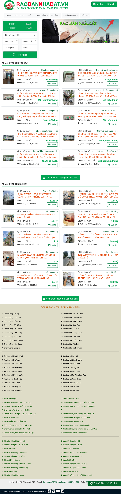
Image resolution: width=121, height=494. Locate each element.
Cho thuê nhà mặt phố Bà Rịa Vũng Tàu (19, 414)
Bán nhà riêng (112, 191)
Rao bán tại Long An (70, 367)
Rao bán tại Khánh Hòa (12, 364)
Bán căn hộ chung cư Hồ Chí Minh (16, 464)
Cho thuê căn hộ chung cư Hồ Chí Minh (77, 402)
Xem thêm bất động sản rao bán (60, 299)
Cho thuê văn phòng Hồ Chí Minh (16, 429)
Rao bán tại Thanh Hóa (12, 379)
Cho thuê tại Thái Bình (70, 336)
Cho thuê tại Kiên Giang (12, 340)
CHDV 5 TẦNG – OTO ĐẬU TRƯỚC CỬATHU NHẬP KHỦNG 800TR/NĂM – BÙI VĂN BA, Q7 (35, 197)
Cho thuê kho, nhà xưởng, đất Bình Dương (79, 429)
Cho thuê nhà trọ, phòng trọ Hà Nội (17, 425)
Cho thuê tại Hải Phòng (12, 329)
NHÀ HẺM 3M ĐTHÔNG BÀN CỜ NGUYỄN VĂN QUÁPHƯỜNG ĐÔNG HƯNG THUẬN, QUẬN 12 (37, 278)
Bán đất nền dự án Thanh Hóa (74, 433)
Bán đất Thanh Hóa (10, 418)
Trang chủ (11, 15)
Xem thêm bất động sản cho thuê (60, 178)
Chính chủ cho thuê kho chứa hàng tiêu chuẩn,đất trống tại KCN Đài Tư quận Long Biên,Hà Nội (36, 157)
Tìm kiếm (20, 54)
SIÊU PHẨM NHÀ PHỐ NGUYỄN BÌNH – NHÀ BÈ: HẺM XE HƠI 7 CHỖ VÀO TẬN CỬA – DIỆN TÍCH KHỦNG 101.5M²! (36, 237)
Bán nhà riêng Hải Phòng (13, 475)
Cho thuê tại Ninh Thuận (71, 348)
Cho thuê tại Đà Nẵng (11, 325)
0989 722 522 (73, 482)
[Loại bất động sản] (20, 35)
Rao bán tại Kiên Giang (12, 390)
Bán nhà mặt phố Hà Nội (71, 445)
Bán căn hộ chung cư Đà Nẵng (15, 468)
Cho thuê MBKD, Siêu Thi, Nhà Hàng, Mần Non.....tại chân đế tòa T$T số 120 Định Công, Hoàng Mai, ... (97, 137)
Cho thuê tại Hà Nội (10, 314)
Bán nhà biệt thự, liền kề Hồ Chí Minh (77, 475)
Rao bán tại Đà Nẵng (11, 360)
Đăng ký (111, 4)
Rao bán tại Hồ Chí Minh (12, 356)
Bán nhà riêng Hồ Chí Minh (13, 441)
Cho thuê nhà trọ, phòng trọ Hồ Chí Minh (78, 406)
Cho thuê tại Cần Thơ (11, 318)
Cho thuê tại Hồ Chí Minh (72, 314)
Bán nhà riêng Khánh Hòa (72, 456)
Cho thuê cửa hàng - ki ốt (107, 90)
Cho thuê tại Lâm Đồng (12, 333)
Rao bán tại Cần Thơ (11, 383)
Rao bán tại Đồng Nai (70, 364)
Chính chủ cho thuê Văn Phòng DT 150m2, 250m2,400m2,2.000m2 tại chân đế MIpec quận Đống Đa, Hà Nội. (37, 96)
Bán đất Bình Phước (70, 399)
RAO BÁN (29, 26)
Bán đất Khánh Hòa (69, 471)
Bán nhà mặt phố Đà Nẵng (13, 456)
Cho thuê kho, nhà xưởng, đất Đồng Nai (77, 414)
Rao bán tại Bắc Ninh (70, 386)
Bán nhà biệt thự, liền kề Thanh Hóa (17, 406)
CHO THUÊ (12, 26)
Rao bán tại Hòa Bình (70, 371)
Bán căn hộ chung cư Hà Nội (14, 452)
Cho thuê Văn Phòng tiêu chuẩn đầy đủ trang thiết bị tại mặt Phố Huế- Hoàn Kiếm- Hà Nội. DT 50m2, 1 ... (36, 116)
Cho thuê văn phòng (49, 90)
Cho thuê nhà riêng (49, 70)
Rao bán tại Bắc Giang (71, 383)
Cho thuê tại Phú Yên (11, 336)
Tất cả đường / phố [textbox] (30, 48)
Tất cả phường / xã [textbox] (11, 48)
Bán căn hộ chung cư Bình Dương (16, 402)
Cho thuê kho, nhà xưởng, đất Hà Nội (18, 433)
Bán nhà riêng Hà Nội (70, 441)
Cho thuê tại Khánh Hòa (71, 318)
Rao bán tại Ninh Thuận (71, 379)
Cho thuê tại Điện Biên (70, 325)
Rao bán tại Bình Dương (71, 360)
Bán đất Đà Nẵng (9, 471)
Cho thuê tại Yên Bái (70, 344)
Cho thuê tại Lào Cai (70, 329)
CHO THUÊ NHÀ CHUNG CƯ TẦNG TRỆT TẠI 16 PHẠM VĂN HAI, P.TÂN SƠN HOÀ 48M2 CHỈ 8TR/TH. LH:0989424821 (97, 76)
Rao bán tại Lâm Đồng (12, 367)
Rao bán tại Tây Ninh (70, 390)
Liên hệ (85, 15)
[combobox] (10, 41)
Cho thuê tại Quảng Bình (71, 340)
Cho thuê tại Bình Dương (71, 321)
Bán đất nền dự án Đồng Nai (14, 421)
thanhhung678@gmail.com (54, 482)
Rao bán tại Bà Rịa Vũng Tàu (73, 375)
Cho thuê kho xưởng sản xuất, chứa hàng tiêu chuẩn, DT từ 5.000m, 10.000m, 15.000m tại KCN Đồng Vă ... (97, 157)
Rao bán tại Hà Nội (69, 356)
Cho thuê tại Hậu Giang (12, 344)
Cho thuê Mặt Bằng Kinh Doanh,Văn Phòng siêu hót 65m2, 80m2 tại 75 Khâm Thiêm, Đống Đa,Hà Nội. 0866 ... (37, 137)
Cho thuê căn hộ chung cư (106, 70)
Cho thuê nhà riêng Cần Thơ (73, 421)
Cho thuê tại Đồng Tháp (71, 333)
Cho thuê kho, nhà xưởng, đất (45, 151)
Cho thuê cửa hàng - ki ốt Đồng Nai (76, 425)
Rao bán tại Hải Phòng (12, 371)
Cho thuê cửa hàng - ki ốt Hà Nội (16, 410)
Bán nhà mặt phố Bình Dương (74, 464)
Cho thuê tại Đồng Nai (11, 321)
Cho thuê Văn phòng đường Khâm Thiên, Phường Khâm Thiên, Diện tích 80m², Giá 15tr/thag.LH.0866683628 (97, 116)
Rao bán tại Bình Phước (12, 375)
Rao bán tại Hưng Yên (11, 386)
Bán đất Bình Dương (11, 460)
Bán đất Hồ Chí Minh (70, 449)
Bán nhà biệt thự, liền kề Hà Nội (74, 452)
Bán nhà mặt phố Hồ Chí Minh (15, 445)
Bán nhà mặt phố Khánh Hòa (73, 468)
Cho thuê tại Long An (11, 348)
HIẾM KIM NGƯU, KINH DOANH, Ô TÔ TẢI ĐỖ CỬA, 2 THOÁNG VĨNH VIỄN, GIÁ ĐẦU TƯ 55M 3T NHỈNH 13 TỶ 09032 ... (98, 197)
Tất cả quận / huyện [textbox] (30, 41)
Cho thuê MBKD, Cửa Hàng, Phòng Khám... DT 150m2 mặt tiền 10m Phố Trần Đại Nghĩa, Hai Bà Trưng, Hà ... (97, 96)
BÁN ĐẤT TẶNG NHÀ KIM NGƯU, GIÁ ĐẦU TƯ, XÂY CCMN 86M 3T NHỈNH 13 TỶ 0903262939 (96, 217)
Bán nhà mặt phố (50, 191)
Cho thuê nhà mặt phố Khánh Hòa (75, 418)
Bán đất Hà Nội (9, 449)
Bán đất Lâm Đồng (69, 460)
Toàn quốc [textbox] (8, 41)
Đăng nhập (98, 4)
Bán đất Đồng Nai (10, 399)
